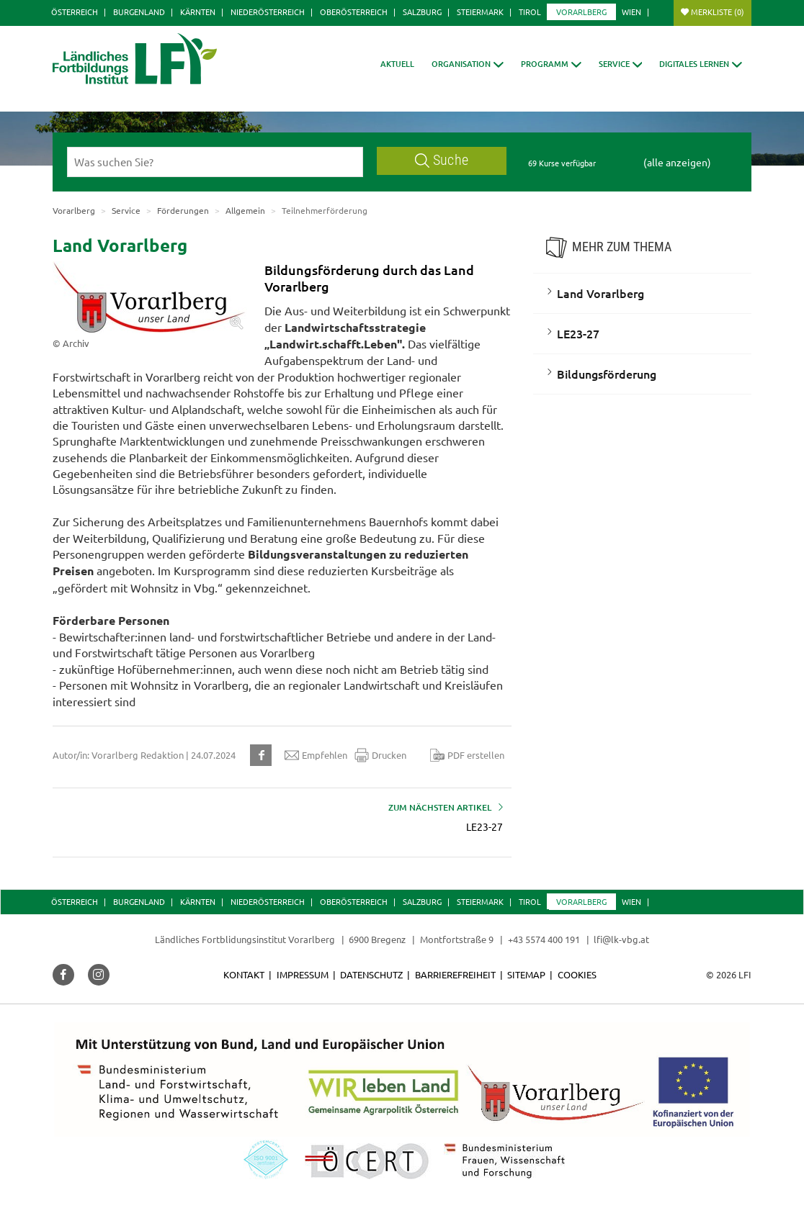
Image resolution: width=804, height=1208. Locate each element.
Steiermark (480, 11)
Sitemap (526, 974)
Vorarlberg (581, 11)
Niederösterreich (268, 11)
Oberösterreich (354, 11)
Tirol (530, 11)
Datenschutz (371, 974)
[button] (467, 64)
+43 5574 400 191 (544, 939)
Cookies (577, 974)
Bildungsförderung (606, 374)
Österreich (74, 11)
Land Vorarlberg (600, 293)
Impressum (303, 974)
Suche (441, 160)
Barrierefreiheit (455, 974)
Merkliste (717, 11)
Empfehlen (316, 755)
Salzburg (422, 11)
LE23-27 (578, 333)
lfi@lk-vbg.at (621, 939)
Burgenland (139, 11)
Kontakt (243, 974)
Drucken (380, 755)
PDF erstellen (467, 755)
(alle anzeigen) (677, 161)
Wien (631, 11)
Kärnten (197, 11)
